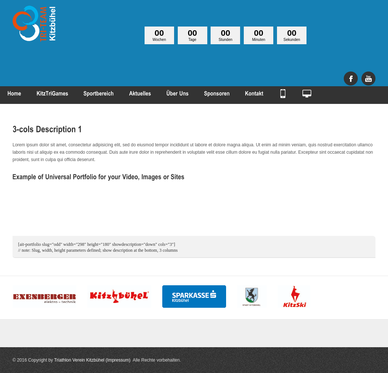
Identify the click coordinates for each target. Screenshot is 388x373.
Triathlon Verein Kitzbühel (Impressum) (92, 360)
